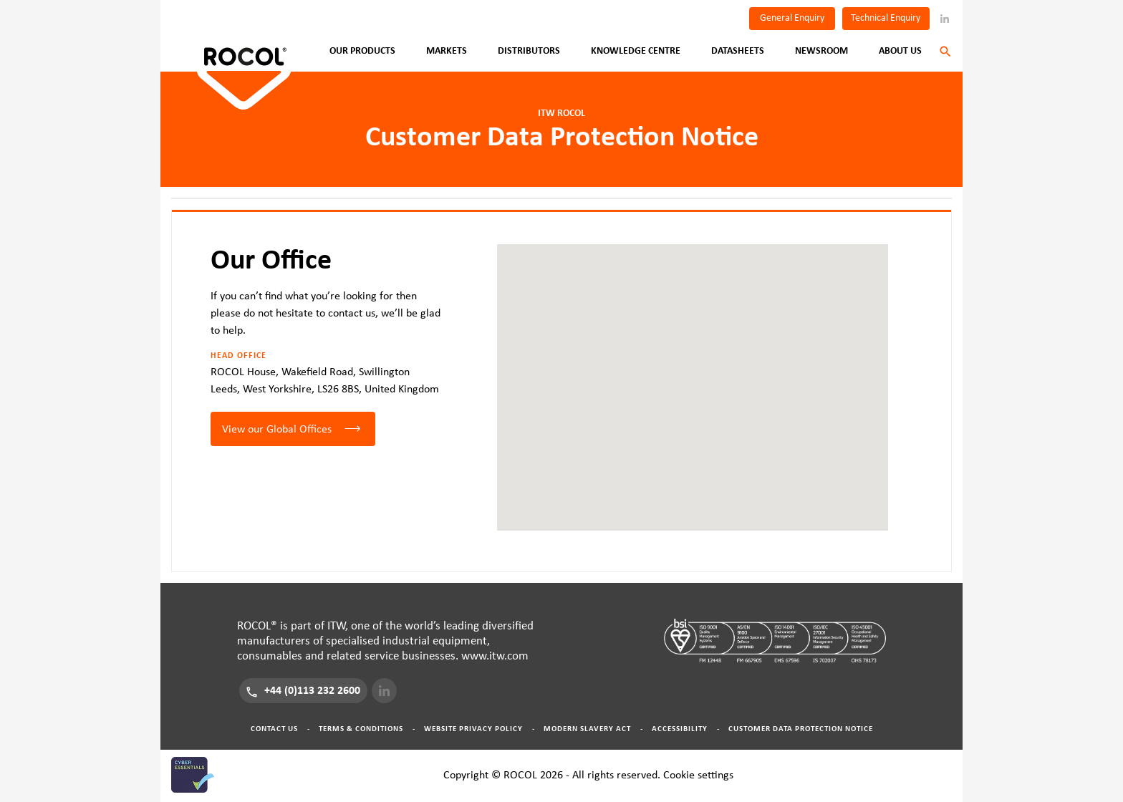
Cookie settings (698, 775)
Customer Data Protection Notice (800, 729)
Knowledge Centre (635, 51)
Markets (446, 51)
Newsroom (821, 51)
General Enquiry (792, 18)
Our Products (362, 51)
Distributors (529, 51)
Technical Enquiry (885, 18)
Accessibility (680, 729)
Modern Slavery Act (587, 729)
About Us (900, 51)
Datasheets (737, 51)
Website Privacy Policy (473, 729)
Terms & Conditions (361, 729)
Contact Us (274, 729)
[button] (692, 374)
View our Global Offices (277, 429)
